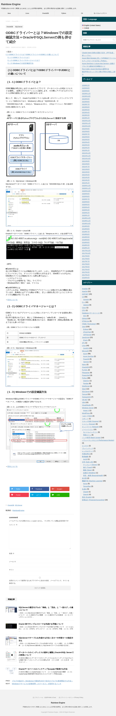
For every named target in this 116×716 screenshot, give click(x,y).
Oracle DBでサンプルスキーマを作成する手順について (41, 624)
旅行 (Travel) (87, 467)
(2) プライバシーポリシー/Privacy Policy (71, 697)
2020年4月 (86, 207)
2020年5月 (86, 204)
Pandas (85, 383)
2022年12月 (86, 120)
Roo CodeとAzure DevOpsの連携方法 (95, 69)
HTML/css (85, 321)
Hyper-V (86, 410)
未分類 (84, 478)
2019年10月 (86, 223)
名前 (11, 553)
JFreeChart (87, 332)
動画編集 (85, 456)
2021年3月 (86, 177)
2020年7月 (86, 199)
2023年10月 (86, 96)
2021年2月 (86, 180)
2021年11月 (86, 156)
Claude (85, 492)
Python (64, 13)
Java (9, 13)
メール (12, 561)
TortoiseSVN (86, 397)
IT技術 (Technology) (89, 324)
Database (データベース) (91, 313)
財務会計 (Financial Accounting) (93, 500)
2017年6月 (86, 264)
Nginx (84, 364)
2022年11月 (86, 123)
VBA (83, 402)
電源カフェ (87, 435)
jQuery (85, 340)
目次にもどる (12, 300)
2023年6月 (86, 107)
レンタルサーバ (87, 451)
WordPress (86, 413)
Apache (84, 291)
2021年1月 (86, 183)
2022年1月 (86, 150)
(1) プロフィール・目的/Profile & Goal (44, 697)
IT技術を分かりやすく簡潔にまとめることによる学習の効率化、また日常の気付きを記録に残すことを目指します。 (58, 707)
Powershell (86, 375)
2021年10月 (86, 158)
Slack (84, 389)
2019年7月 (86, 231)
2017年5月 (86, 267)
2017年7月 (86, 261)
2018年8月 (86, 242)
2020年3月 (86, 210)
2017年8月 (86, 259)
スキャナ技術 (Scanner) (90, 421)
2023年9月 (86, 99)
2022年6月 (86, 137)
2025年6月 (86, 91)
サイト (11, 570)
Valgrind (86, 305)
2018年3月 (86, 245)
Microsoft (85, 351)
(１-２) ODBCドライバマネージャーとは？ (23, 60)
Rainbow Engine (11, 4)
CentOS (86, 348)
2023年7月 (86, 104)
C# (82, 13)
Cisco (84, 308)
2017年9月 (86, 256)
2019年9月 (86, 226)
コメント (13, 525)
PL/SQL (85, 370)
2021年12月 (86, 153)
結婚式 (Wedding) (89, 473)
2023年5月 (86, 110)
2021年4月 (86, 175)
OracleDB (45, 13)
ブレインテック (87, 448)
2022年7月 (86, 134)
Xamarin (86, 299)
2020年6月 (86, 202)
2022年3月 (86, 145)
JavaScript (85, 337)
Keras (85, 484)
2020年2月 (86, 213)
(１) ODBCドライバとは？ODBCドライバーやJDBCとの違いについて (32, 54)
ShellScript (86, 386)
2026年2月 (86, 85)
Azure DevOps (88, 356)
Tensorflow (87, 486)
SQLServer (18, 505)
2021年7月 (86, 167)
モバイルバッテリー (100, 13)
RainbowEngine (18, 510)
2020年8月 (86, 196)
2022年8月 (86, 131)
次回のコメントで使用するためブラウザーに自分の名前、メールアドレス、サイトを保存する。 (39, 582)
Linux (27, 13)
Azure (85, 354)
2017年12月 (86, 250)
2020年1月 (86, 215)
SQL (84, 316)
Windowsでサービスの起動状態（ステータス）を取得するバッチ (36, 684)
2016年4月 (86, 278)
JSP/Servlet (87, 335)
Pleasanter (86, 373)
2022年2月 (86, 148)
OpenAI (85, 494)
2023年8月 (86, 102)
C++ (83, 302)
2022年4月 (86, 142)
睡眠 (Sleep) (87, 470)
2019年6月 (86, 234)
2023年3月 (86, 115)
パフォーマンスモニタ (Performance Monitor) (98, 440)
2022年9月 (86, 129)
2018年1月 (86, 248)
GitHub (84, 318)
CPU (83, 310)
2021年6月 (86, 169)
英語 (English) (87, 497)
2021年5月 (86, 172)
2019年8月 (86, 229)
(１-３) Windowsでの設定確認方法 (20, 63)
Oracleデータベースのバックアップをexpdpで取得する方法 (43, 669)
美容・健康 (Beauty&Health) (93, 475)
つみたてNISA (87, 416)
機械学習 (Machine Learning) (92, 481)
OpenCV (86, 381)
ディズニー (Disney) (90, 465)
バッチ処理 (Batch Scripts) (91, 437)
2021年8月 (86, 164)
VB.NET (85, 400)
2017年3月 (86, 272)
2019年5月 (86, 237)
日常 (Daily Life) (87, 462)
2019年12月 (86, 218)
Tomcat (84, 394)
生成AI (84, 489)
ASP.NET (85, 294)
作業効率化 (86, 454)
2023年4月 (86, 112)
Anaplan (85, 289)
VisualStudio (86, 405)
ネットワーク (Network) (90, 427)
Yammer (86, 362)
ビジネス (85, 446)
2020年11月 (86, 188)
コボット (85, 419)
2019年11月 (86, 221)
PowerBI (86, 359)
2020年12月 (86, 185)
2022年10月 (86, 126)
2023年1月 (86, 118)
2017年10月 (86, 253)
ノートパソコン (87, 429)
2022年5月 (86, 139)
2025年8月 (86, 88)
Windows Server (88, 408)
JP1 (83, 343)
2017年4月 (86, 269)
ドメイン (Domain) (88, 424)
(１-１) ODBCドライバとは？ (18, 57)
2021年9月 (86, 161)
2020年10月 (86, 191)
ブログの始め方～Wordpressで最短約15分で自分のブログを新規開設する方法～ (42, 681)
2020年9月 (86, 194)
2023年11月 (86, 93)
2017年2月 (86, 275)
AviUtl (85, 459)
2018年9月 (86, 240)
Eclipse (85, 329)
